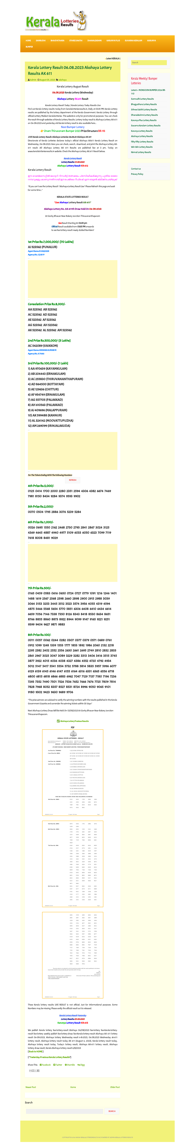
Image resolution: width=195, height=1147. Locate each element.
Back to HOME (35, 1051)
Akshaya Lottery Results (142, 136)
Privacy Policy (137, 174)
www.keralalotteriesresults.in (88, 1137)
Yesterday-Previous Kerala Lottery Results (50, 1057)
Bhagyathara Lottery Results (144, 104)
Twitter (57, 1064)
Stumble (70, 1064)
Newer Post (31, 1087)
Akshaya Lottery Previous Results (74, 721)
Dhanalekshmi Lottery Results (144, 115)
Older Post (115, 1087)
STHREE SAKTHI (75, 40)
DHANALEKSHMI (94, 40)
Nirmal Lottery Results (141, 152)
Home (28, 40)
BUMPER (29, 47)
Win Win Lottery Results (142, 147)
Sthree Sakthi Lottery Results (144, 109)
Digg (81, 1064)
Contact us (136, 168)
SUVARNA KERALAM (133, 40)
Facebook (45, 1064)
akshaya (62, 79)
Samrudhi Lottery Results (142, 99)
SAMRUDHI (41, 40)
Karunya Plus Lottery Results (144, 120)
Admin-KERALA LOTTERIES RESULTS (121, 1137)
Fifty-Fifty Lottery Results (142, 141)
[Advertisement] (72, 279)
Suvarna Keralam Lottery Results (145, 125)
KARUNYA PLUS (113, 40)
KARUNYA (151, 40)
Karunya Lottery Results (141, 131)
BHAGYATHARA (57, 40)
